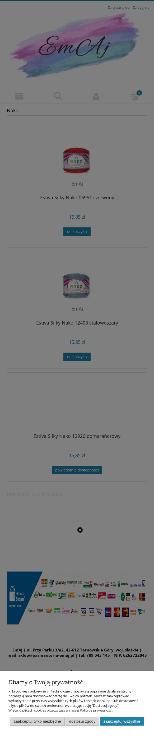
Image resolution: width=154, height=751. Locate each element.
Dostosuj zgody (82, 721)
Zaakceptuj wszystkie (122, 721)
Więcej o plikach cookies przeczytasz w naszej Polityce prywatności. (60, 710)
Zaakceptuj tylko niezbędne (37, 721)
